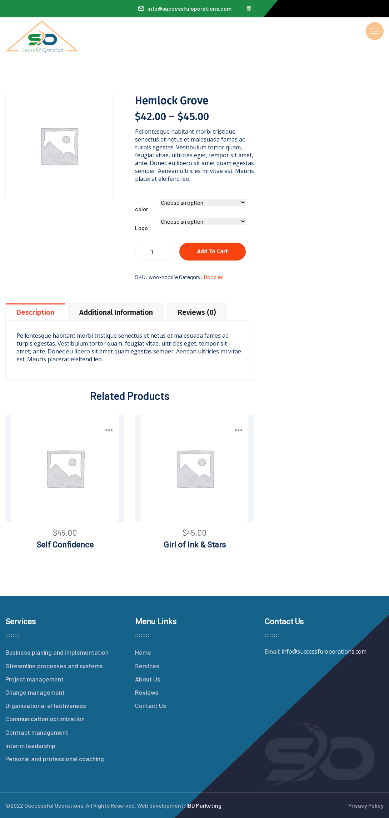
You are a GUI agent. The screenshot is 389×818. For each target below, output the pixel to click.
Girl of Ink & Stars (195, 544)
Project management (34, 679)
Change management (35, 692)
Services (147, 666)
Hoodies (214, 276)
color (141, 208)
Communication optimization (45, 719)
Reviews (146, 692)
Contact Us (150, 705)
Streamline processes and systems (54, 666)
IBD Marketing (203, 805)
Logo (141, 227)
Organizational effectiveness (45, 705)
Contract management (36, 732)
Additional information (116, 312)
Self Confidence (65, 544)
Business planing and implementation (57, 652)
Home (143, 652)
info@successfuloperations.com (185, 8)
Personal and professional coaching (54, 759)
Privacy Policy (366, 805)
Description (35, 312)
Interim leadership (30, 745)
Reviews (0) (197, 312)
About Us (147, 679)
